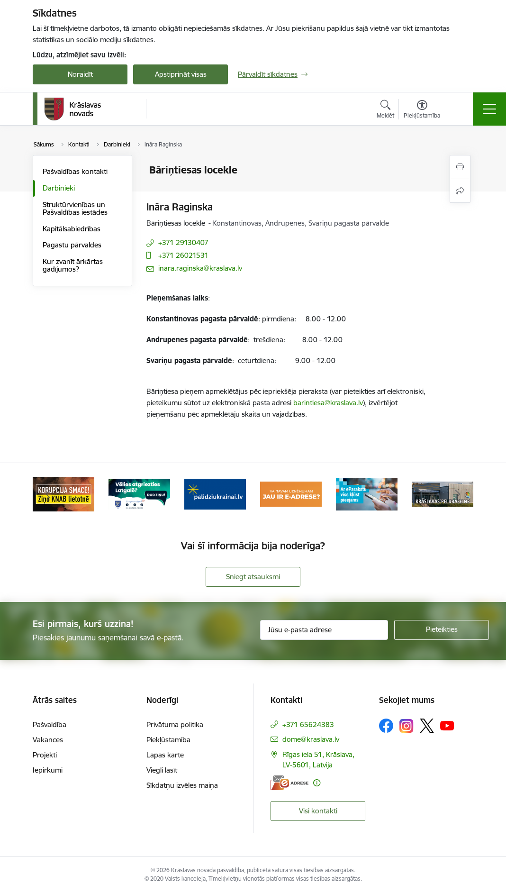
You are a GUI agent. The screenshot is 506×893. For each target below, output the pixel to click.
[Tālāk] (457, 494)
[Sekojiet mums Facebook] (386, 726)
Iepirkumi (48, 770)
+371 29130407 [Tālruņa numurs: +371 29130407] (183, 242)
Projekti (45, 754)
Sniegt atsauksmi (253, 576)
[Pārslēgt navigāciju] (489, 109)
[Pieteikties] (441, 630)
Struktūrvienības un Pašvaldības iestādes (75, 208)
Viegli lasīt (161, 770)
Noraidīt (80, 74)
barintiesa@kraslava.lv (328, 402)
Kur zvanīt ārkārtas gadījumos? (73, 265)
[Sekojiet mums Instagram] (406, 726)
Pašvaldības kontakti (75, 171)
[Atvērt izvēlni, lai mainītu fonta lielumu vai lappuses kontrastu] (422, 110)
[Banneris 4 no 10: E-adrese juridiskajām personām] (291, 493)
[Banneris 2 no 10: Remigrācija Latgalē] (139, 493)
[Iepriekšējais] (48, 494)
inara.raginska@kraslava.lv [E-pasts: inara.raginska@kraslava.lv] (200, 268)
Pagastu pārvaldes (72, 244)
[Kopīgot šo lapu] (460, 190)
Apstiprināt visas (181, 74)
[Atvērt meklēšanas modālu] (385, 110)
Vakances (48, 739)
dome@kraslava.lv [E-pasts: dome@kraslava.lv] (310, 739)
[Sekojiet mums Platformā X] (427, 726)
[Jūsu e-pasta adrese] (324, 630)
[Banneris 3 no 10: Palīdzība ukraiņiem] (215, 493)
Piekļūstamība (168, 739)
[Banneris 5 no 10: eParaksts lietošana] (367, 493)
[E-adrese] (289, 783)
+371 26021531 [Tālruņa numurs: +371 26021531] (183, 255)
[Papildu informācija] (316, 782)
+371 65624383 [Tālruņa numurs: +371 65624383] (308, 724)
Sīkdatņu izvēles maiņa (182, 785)
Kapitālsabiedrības (71, 228)
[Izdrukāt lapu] (460, 167)
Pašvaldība (49, 724)
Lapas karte (165, 754)
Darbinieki (59, 187)
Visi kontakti (318, 810)
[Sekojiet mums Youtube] (447, 725)
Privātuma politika (174, 724)
